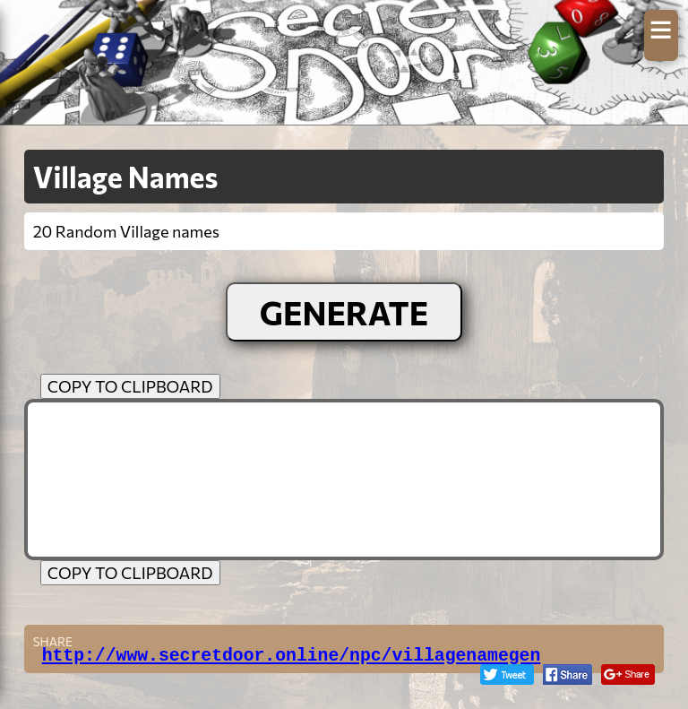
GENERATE (344, 312)
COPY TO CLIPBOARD (130, 386)
